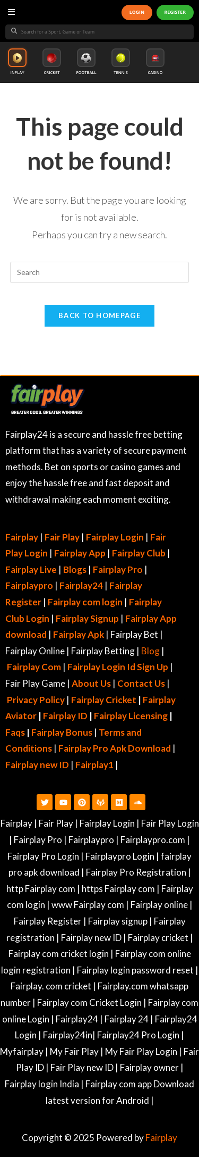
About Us (91, 683)
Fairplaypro (29, 585)
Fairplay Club (139, 553)
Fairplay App (80, 553)
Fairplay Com (34, 666)
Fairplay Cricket (103, 699)
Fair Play (62, 537)
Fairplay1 (94, 764)
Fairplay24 (81, 585)
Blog (150, 650)
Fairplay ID (65, 715)
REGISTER (175, 12)
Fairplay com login (85, 601)
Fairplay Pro (118, 569)
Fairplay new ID (37, 764)
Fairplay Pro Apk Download (114, 748)
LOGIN (136, 12)
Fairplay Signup (87, 618)
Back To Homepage (99, 315)
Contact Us (141, 683)
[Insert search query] (99, 272)
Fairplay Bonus (61, 732)
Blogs (74, 569)
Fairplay (161, 1137)
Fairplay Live (31, 569)
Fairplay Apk (78, 634)
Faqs (15, 732)
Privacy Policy (36, 699)
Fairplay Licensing (131, 715)
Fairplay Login (115, 537)
